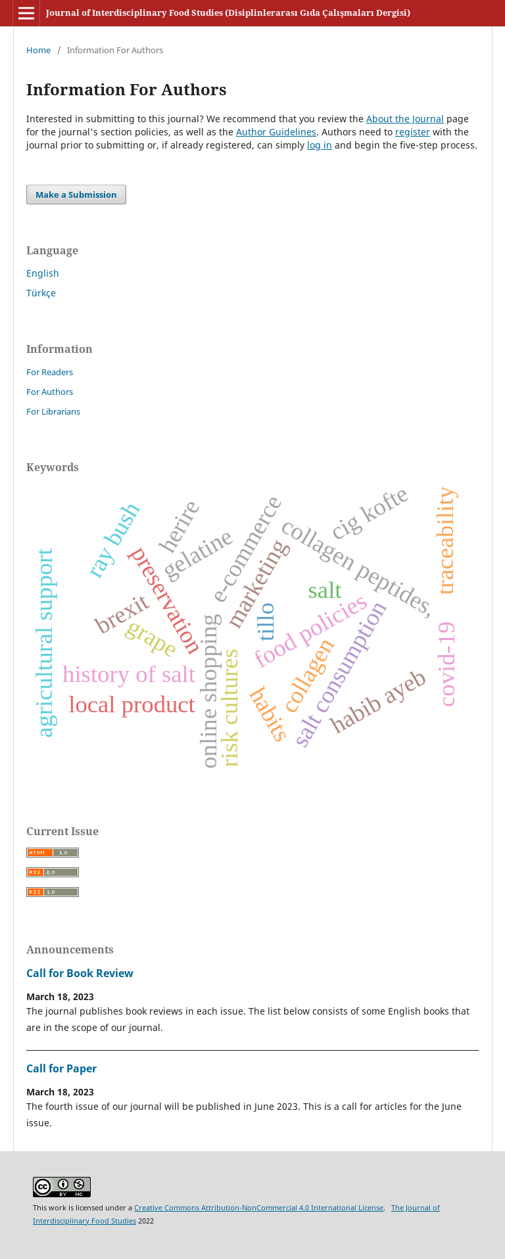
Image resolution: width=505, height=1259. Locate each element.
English (42, 273)
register (412, 132)
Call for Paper (61, 1068)
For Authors (49, 392)
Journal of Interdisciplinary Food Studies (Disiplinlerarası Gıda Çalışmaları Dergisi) (228, 12)
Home (38, 50)
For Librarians (53, 411)
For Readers (49, 372)
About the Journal (405, 118)
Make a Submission (76, 194)
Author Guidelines (276, 132)
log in (319, 145)
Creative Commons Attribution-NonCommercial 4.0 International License (258, 1207)
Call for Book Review (79, 973)
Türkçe (41, 292)
